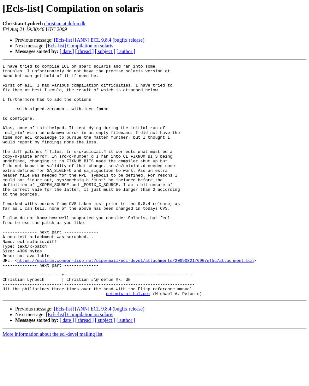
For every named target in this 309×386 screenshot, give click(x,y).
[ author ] (125, 51)
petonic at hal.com (128, 340)
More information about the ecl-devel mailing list (52, 380)
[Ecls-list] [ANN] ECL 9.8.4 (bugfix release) (99, 40)
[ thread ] (84, 51)
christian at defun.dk (65, 23)
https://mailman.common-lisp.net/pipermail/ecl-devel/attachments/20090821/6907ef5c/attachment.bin (135, 300)
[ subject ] (105, 51)
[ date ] (67, 51)
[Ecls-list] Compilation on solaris (79, 45)
